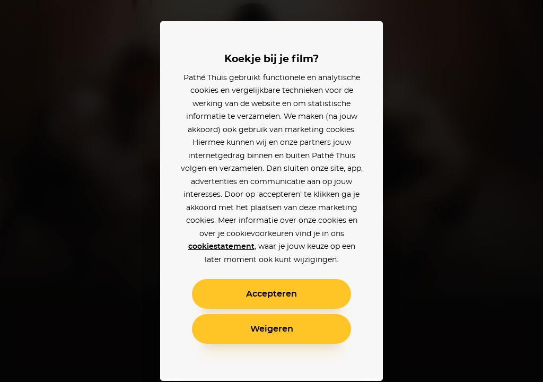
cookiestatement (221, 246)
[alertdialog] (271, 191)
